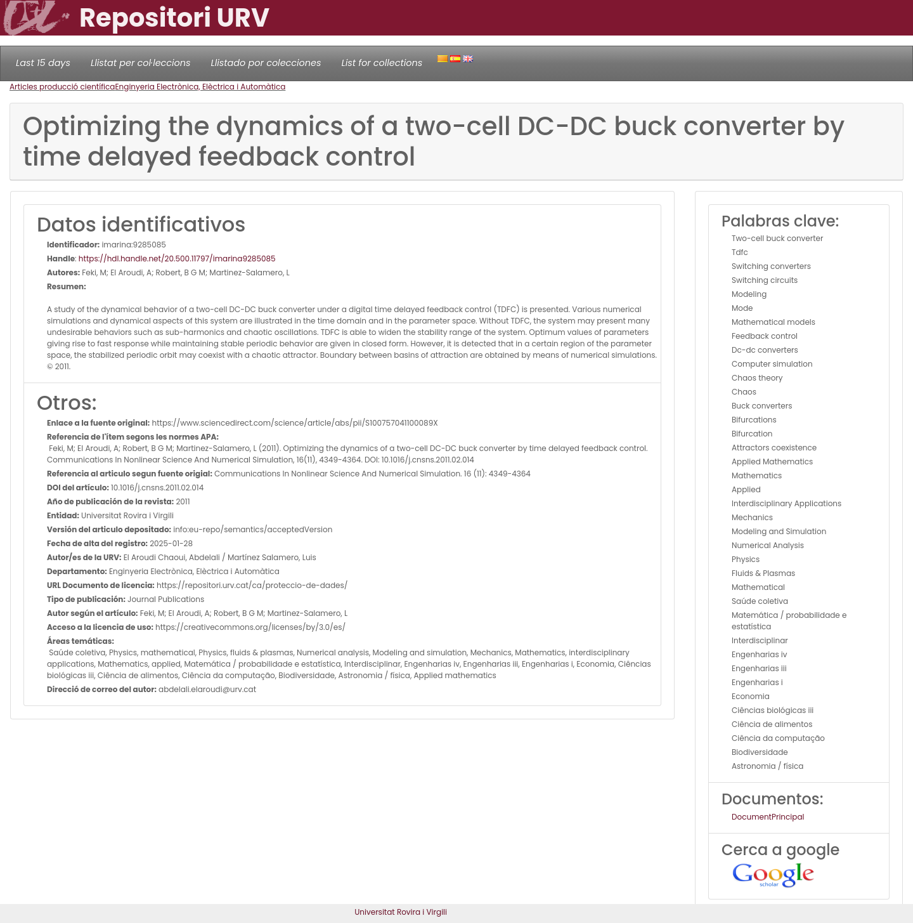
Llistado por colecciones (266, 62)
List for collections (381, 62)
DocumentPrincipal (768, 816)
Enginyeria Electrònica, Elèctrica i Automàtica (200, 86)
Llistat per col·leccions (141, 62)
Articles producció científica (62, 86)
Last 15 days (43, 62)
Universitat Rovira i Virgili (400, 912)
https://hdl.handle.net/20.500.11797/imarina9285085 (177, 258)
